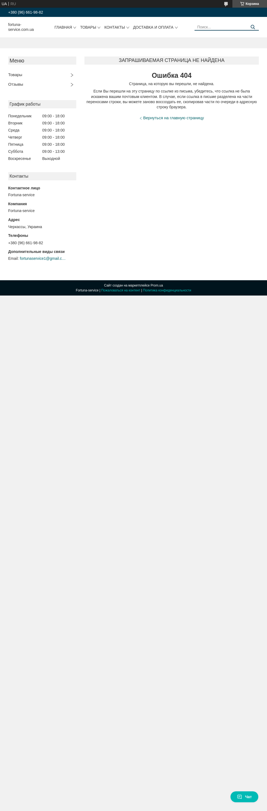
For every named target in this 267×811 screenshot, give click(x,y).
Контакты (114, 27)
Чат (244, 796)
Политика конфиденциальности (167, 290)
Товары (88, 27)
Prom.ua (157, 285)
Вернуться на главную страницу (173, 117)
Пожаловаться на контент (120, 290)
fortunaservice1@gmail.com (43, 258)
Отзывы (15, 84)
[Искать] (253, 27)
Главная (63, 27)
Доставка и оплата (153, 27)
